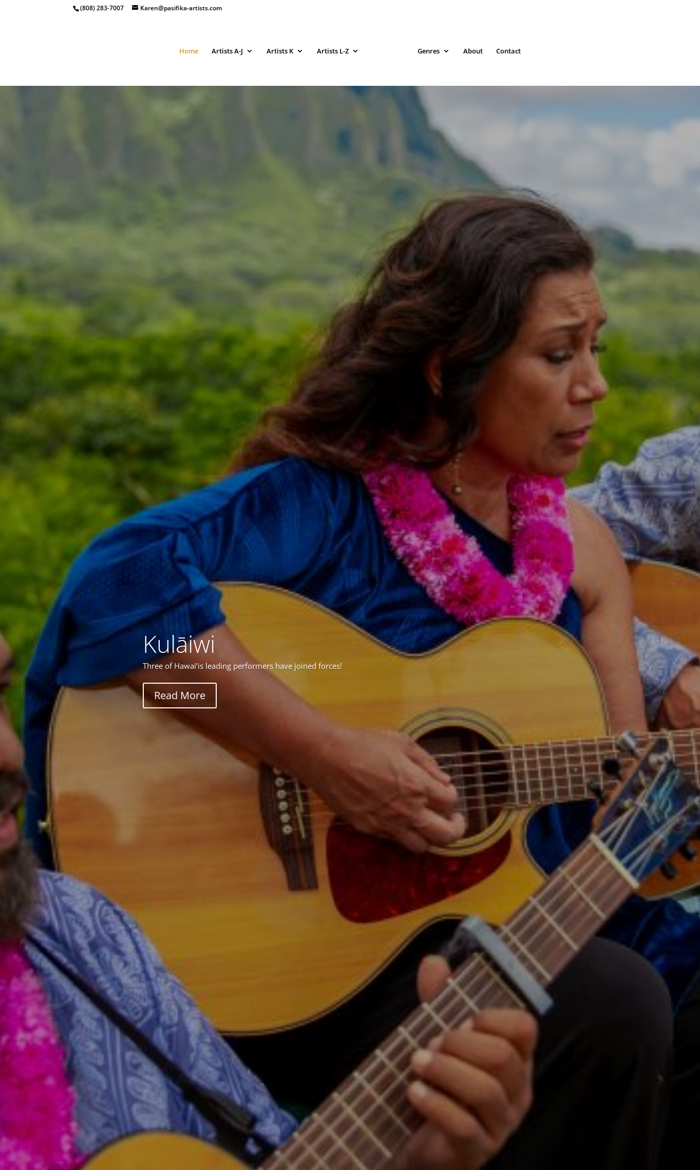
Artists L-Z (333, 51)
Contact (508, 51)
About (473, 51)
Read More (179, 695)
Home (188, 51)
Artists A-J (227, 51)
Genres (429, 51)
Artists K (280, 51)
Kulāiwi (179, 644)
